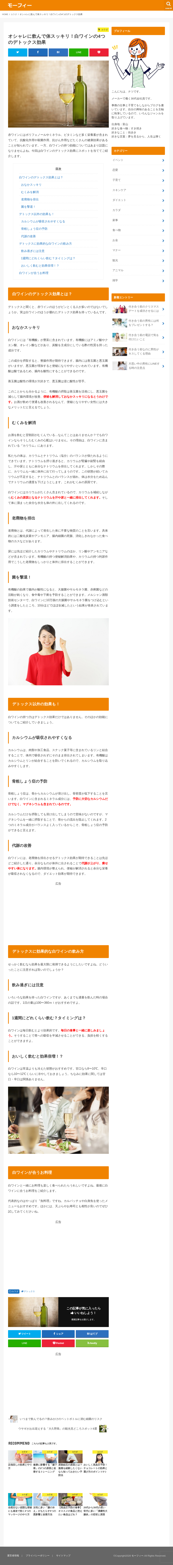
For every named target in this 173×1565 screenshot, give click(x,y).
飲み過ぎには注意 (33, 250)
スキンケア (119, 188)
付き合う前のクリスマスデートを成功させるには (137, 304)
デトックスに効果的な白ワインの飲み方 (45, 243)
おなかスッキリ (31, 184)
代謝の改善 (28, 236)
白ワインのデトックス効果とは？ (41, 177)
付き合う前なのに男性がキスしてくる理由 (137, 345)
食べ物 (116, 227)
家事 (115, 217)
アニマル (117, 266)
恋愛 (115, 169)
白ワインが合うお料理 (33, 273)
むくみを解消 (30, 192)
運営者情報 (13, 1555)
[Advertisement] (58, 911)
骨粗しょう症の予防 (34, 228)
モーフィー (137, 1555)
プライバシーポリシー (37, 1555)
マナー (116, 247)
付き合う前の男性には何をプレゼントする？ (137, 318)
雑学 (115, 276)
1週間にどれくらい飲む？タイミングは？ (48, 258)
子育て (116, 179)
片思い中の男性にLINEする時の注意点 (135, 359)
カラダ (15, 1291)
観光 (115, 256)
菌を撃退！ (28, 206)
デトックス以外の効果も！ (36, 214)
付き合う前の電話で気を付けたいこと (137, 332)
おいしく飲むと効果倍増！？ (40, 265)
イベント (117, 159)
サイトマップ (62, 1555)
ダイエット (119, 198)
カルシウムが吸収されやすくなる (43, 221)
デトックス (29, 1291)
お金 (115, 237)
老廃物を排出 (30, 199)
